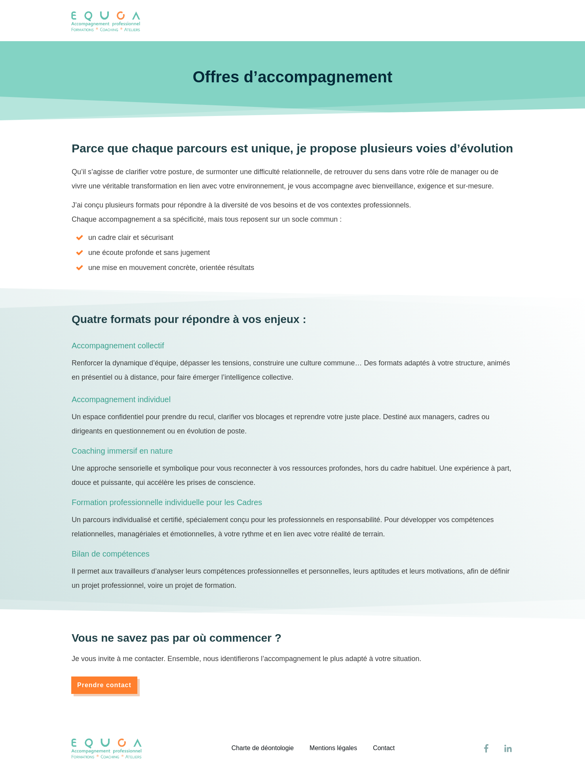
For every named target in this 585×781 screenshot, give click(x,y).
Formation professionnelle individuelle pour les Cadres (167, 502)
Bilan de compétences (111, 553)
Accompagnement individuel (121, 399)
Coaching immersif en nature (122, 451)
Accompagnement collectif (118, 345)
